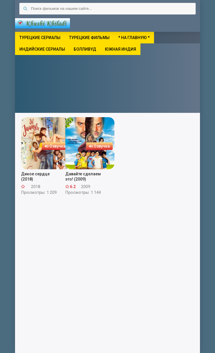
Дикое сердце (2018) (35, 176)
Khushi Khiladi (42, 23)
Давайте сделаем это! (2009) (83, 176)
